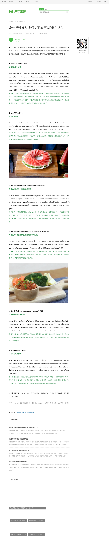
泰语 (24, 39)
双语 (11, 39)
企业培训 (36, 1)
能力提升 (17, 21)
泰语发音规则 (21, 412)
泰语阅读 (22, 21)
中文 (17, 39)
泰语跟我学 (30, 412)
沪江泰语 (11, 21)
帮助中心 (28, 1)
